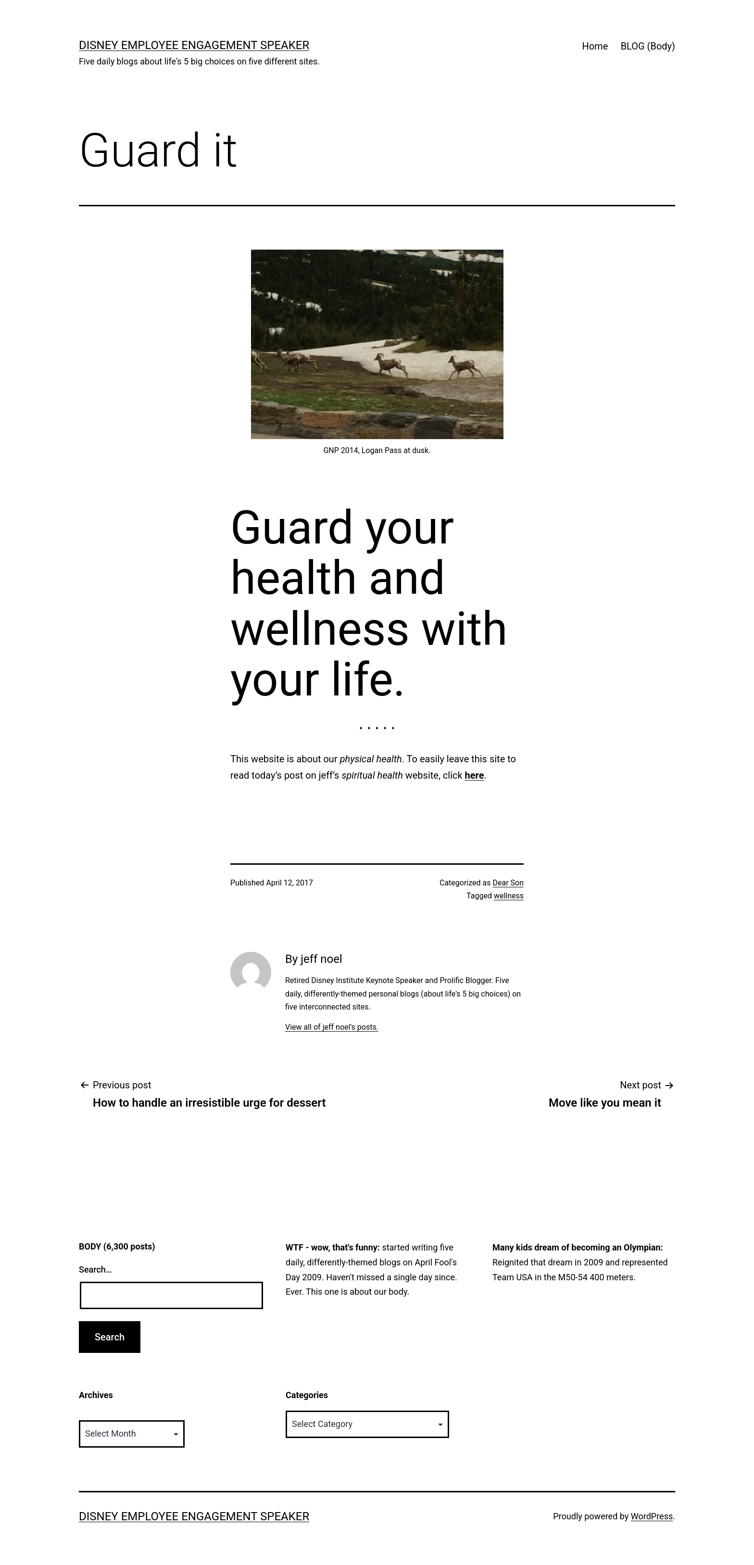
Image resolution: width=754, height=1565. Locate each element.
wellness (509, 895)
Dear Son (508, 882)
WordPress (652, 1516)
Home (595, 46)
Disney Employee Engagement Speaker (194, 45)
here (474, 775)
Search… (95, 1269)
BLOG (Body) (648, 46)
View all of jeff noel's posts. (331, 1027)
